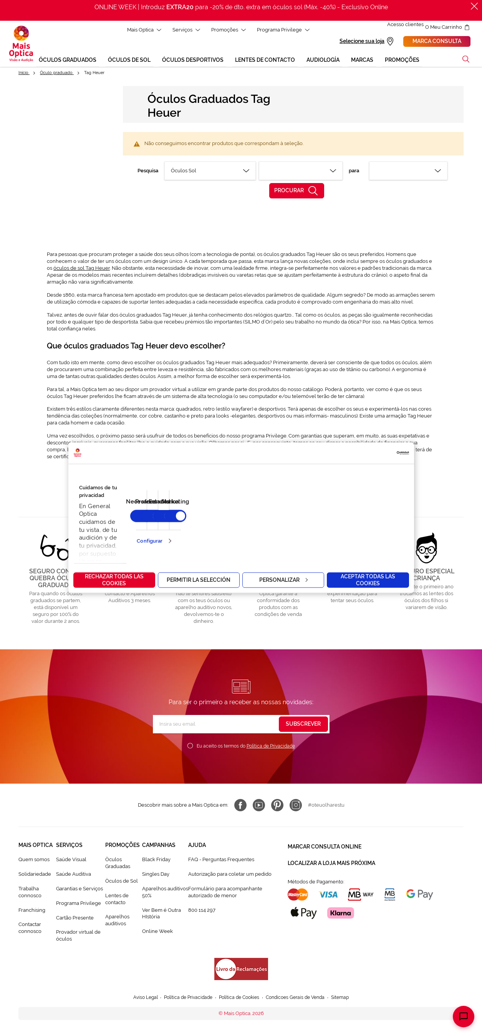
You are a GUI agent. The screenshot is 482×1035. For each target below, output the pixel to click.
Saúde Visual (71, 860)
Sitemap (348, 999)
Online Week (157, 932)
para (354, 172)
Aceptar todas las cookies (368, 579)
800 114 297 (201, 911)
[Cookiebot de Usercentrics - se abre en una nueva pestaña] (375, 453)
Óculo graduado (57, 73)
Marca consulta (436, 42)
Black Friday (156, 860)
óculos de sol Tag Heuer (81, 269)
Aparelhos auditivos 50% (165, 893)
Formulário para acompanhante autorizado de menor (225, 893)
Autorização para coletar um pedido (230, 875)
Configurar (149, 541)
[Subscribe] (303, 725)
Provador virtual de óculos (78, 936)
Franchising (31, 911)
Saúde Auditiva (73, 875)
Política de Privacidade (271, 747)
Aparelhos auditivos (117, 921)
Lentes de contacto (117, 900)
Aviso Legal (138, 999)
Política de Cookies (239, 999)
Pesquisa (147, 172)
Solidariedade (34, 875)
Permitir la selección (198, 579)
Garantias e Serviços (79, 890)
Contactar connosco (29, 929)
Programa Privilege (78, 904)
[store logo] (21, 44)
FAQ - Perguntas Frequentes (221, 860)
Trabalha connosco (29, 893)
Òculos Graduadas (117, 864)
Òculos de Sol (121, 882)
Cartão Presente (75, 918)
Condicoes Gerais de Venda (300, 999)
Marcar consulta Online (324, 846)
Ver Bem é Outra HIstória (161, 914)
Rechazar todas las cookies (114, 579)
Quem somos (34, 860)
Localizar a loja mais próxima (331, 860)
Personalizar (283, 579)
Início (24, 73)
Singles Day (155, 875)
